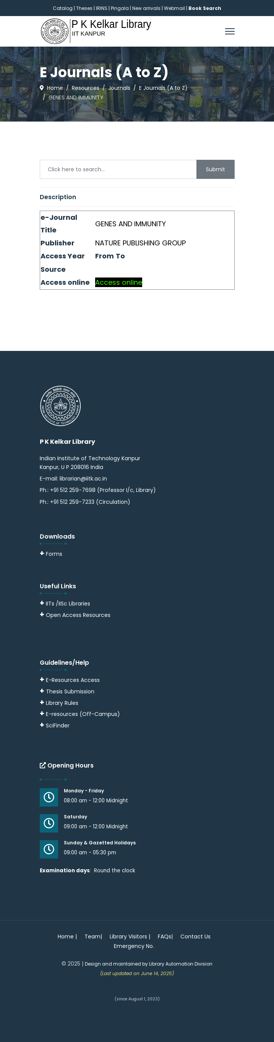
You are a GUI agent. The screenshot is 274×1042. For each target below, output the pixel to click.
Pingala (120, 8)
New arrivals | (148, 8)
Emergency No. (134, 946)
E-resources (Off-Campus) (83, 714)
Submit (215, 169)
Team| (93, 936)
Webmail (174, 8)
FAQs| (165, 936)
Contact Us (195, 936)
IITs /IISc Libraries (68, 603)
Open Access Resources (78, 615)
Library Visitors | (130, 936)
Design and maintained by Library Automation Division (148, 964)
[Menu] (230, 31)
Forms (51, 554)
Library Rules (59, 703)
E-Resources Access (73, 680)
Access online (118, 282)
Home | (67, 936)
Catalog (63, 8)
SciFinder (55, 725)
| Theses (83, 8)
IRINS (102, 8)
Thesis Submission (70, 691)
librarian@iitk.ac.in (83, 478)
